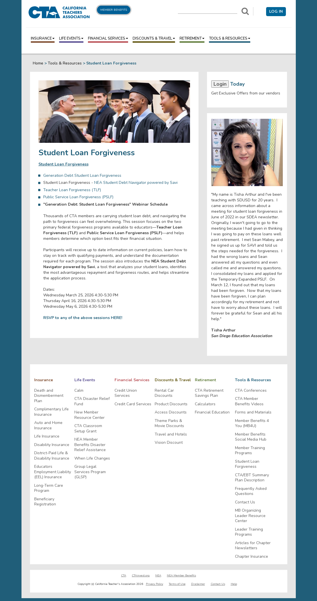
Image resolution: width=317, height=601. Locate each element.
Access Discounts (171, 412)
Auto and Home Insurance (48, 425)
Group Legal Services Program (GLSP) (90, 472)
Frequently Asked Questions (251, 491)
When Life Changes (92, 458)
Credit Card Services (133, 404)
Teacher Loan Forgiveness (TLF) (72, 190)
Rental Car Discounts (164, 393)
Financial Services (108, 38)
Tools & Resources (229, 38)
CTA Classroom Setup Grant (88, 428)
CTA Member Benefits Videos (249, 401)
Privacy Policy (154, 584)
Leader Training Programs (249, 532)
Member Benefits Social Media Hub (250, 437)
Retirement (192, 38)
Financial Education (212, 412)
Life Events (71, 38)
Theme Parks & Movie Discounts (169, 423)
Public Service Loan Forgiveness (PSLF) (78, 197)
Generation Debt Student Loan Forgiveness (82, 175)
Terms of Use (177, 584)
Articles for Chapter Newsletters (253, 545)
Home (38, 63)
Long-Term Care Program (48, 488)
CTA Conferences (251, 390)
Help (234, 584)
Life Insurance (46, 436)
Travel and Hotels (171, 434)
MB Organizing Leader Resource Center (250, 516)
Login (220, 84)
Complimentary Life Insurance (51, 412)
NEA (158, 576)
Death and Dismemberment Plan (48, 396)
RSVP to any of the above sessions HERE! (82, 317)
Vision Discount (169, 442)
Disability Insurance (51, 444)
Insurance (43, 38)
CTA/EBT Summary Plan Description (252, 478)
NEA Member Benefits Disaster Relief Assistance (90, 445)
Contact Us (245, 502)
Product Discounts (171, 404)
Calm (78, 390)
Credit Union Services (126, 393)
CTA (123, 576)
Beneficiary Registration (45, 502)
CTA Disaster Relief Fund (92, 401)
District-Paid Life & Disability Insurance (51, 456)
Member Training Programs (250, 450)
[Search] (245, 11)
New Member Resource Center (89, 415)
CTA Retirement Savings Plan (209, 393)
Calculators (205, 404)
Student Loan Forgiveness (247, 464)
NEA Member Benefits (181, 576)
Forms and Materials (253, 412)
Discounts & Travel (154, 38)
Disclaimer (198, 584)
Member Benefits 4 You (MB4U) (252, 423)
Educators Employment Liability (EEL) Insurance (52, 472)
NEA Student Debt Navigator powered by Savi (136, 182)
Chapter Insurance (251, 556)
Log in (276, 11)
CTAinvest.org (141, 576)
